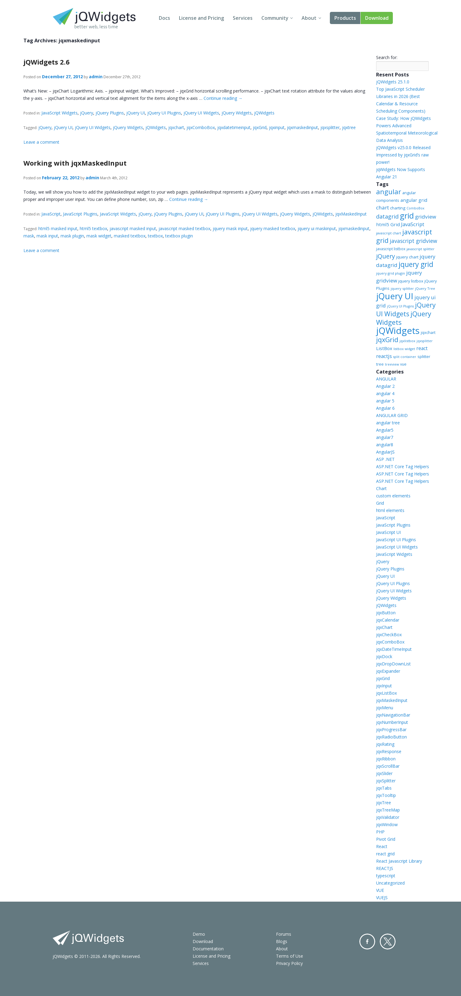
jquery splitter (402, 288)
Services (243, 18)
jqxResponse (388, 751)
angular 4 (385, 393)
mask (28, 236)
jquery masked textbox (272, 228)
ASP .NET (385, 459)
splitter (423, 356)
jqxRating (385, 744)
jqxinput (277, 127)
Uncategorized (390, 883)
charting (397, 208)
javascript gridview (413, 240)
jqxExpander (388, 671)
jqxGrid (260, 127)
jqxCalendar (387, 620)
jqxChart (384, 627)
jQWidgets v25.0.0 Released (403, 147)
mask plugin (72, 236)
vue (403, 364)
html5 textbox (93, 228)
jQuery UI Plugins (164, 113)
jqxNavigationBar (393, 715)
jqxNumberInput (392, 722)
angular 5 (385, 401)
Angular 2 (385, 386)
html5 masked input (57, 228)
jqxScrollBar (388, 766)
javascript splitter (421, 249)
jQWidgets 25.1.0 (392, 82)
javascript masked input (133, 228)
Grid (380, 503)
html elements (390, 510)
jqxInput (384, 686)
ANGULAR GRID (392, 415)
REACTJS (384, 868)
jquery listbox (410, 281)
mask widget (98, 236)
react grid (385, 854)
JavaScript (51, 214)
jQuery (86, 113)
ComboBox (415, 208)
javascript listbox (390, 248)
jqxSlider (384, 773)
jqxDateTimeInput (394, 649)
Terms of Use (289, 956)
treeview (392, 364)
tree (380, 364)
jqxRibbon (386, 759)
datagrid (387, 216)
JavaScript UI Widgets (397, 547)
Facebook (367, 941)
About (309, 18)
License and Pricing (201, 18)
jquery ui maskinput (317, 228)
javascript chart (388, 233)
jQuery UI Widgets (201, 113)
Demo (199, 934)
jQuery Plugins (110, 113)
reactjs (384, 355)
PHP (380, 832)
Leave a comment (41, 142)
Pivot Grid (385, 839)
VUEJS (382, 897)
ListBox (384, 348)
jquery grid (416, 264)
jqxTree (383, 802)
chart (382, 207)
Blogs (281, 941)
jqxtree (349, 127)
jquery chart (407, 257)
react (422, 348)
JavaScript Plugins (80, 214)
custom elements (393, 496)
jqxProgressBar (391, 729)
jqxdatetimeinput (233, 127)
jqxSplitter (386, 781)
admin (96, 76)
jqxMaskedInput (351, 214)
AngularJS (385, 452)
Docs (164, 18)
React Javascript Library (399, 861)
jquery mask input (230, 228)
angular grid (413, 200)
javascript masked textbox (184, 228)
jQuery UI (135, 113)
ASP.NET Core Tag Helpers (402, 466)
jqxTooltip (386, 795)
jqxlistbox (407, 340)
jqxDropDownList (393, 664)
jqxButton (386, 612)
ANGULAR (386, 379)
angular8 (384, 444)
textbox (155, 236)
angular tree (388, 423)
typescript (385, 876)
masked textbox (129, 236)
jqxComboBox (201, 127)
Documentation (208, 949)
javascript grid (404, 236)
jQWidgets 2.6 (46, 61)
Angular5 (384, 430)
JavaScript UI (388, 532)
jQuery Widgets (237, 113)
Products (345, 18)
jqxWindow (387, 824)
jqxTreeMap (388, 810)
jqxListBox (386, 693)
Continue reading (223, 98)
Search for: (386, 57)
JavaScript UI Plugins (396, 539)
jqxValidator (387, 817)
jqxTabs (384, 788)
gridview (425, 216)
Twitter (388, 941)
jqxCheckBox (389, 634)
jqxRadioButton (391, 737)
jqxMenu (384, 707)
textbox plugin (179, 236)
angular (388, 191)
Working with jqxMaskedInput (75, 162)
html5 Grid (388, 224)
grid (407, 215)
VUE (380, 890)
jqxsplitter (330, 127)
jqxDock (384, 656)
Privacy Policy (289, 963)
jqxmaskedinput (302, 127)
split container (404, 357)
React (381, 846)
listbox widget (404, 349)
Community (274, 18)
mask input (47, 236)
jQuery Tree (425, 288)
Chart (381, 488)
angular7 (384, 437)
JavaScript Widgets (59, 113)
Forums (283, 934)
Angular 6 (385, 408)
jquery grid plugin (390, 273)
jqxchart (176, 127)
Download (377, 18)
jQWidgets (264, 113)
